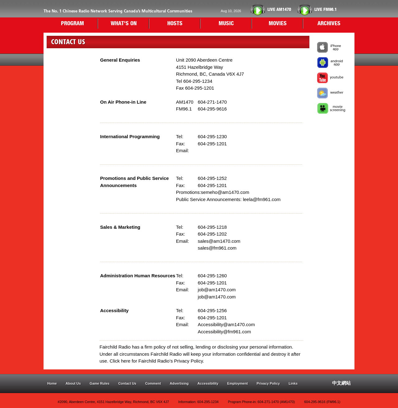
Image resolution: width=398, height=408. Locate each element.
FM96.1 (325, 9)
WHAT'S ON (124, 23)
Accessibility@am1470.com (226, 324)
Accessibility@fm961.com (224, 331)
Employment (237, 383)
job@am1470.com (217, 289)
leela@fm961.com (261, 199)
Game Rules (99, 383)
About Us (73, 383)
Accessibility (207, 383)
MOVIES (278, 23)
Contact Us (127, 383)
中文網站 (341, 383)
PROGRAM (72, 23)
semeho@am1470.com (225, 192)
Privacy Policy (268, 383)
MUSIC (226, 23)
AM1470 (279, 9)
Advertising (179, 383)
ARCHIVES (328, 23)
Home (52, 383)
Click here (120, 360)
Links (293, 383)
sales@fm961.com (217, 248)
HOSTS (175, 23)
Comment (153, 383)
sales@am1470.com (219, 241)
